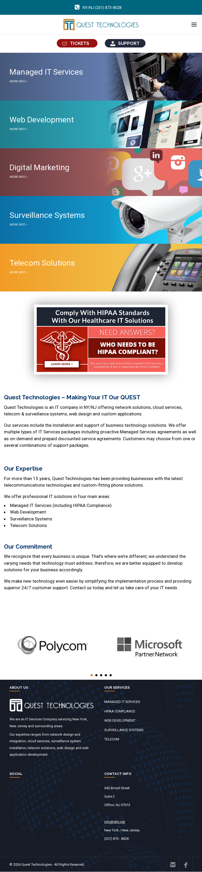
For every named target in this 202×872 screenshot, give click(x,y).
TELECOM (111, 739)
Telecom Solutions (101, 267)
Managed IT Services (101, 76)
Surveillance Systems (101, 219)
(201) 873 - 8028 (116, 839)
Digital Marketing (101, 171)
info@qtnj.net (114, 822)
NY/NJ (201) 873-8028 (102, 7)
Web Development (101, 123)
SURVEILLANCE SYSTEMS (124, 730)
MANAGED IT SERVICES (122, 702)
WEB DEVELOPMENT (119, 720)
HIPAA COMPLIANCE (119, 711)
